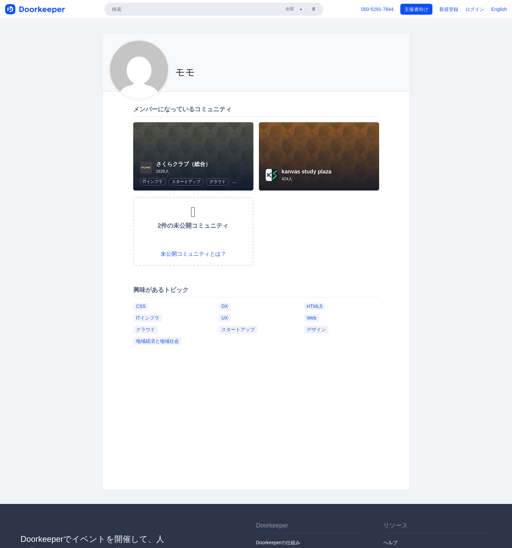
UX (224, 318)
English (499, 9)
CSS (141, 306)
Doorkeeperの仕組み (278, 542)
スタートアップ (186, 181)
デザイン (316, 329)
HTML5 (314, 306)
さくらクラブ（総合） (183, 164)
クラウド (217, 181)
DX (224, 306)
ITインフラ (153, 181)
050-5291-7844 (377, 9)
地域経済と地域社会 (157, 341)
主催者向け (416, 9)
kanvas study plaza (307, 171)
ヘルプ (390, 542)
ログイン (474, 9)
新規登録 (448, 9)
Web (312, 318)
